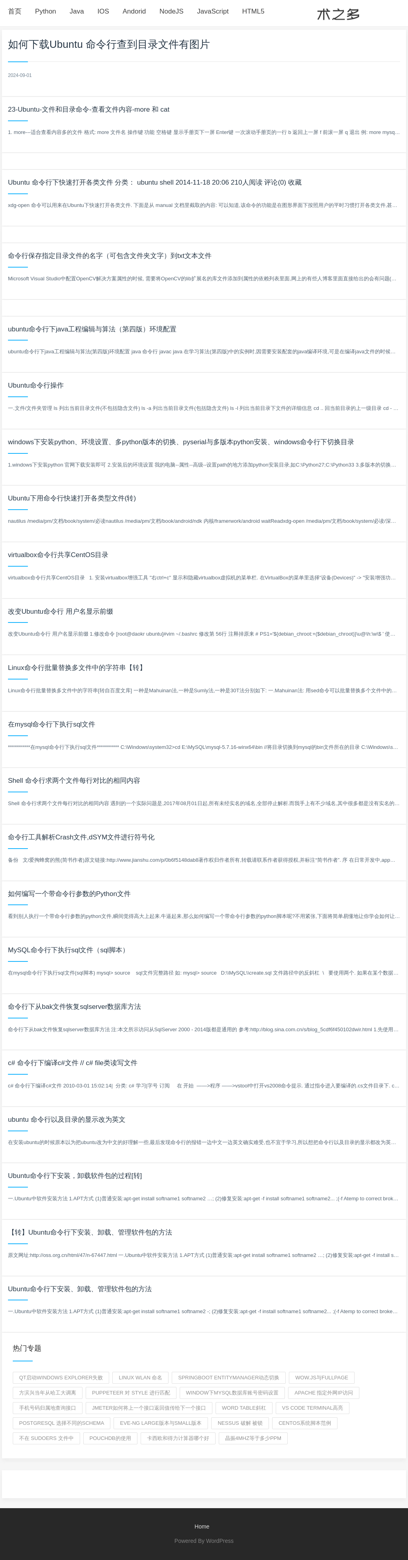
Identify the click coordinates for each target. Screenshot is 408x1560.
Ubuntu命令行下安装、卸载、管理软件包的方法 (80, 1289)
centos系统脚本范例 (305, 1423)
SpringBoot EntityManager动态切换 (228, 1378)
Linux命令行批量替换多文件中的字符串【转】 (77, 668)
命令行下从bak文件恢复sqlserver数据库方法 (74, 1006)
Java (77, 11)
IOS (103, 11)
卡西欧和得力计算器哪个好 (178, 1438)
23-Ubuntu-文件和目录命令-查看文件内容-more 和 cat (88, 109)
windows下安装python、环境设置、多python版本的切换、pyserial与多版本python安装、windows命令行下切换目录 (181, 442)
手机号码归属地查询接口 (47, 1408)
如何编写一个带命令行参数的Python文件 (69, 894)
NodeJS (171, 11)
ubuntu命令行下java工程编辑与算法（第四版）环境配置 (92, 329)
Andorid (134, 11)
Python (45, 11)
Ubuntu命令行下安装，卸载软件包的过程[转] (75, 1176)
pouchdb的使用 (110, 1438)
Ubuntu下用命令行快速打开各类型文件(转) (72, 498)
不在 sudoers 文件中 (46, 1438)
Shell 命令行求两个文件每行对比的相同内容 (74, 780)
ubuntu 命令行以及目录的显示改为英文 (67, 1119)
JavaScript (213, 11)
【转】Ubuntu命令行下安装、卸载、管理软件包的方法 (90, 1232)
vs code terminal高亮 (312, 1408)
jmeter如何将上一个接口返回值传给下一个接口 (149, 1408)
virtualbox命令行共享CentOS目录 (58, 555)
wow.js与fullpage (321, 1378)
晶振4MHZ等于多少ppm (253, 1438)
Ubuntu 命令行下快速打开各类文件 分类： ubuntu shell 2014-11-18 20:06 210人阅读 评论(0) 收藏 (155, 182)
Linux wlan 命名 (140, 1378)
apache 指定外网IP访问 (323, 1393)
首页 (15, 11)
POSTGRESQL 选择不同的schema (61, 1423)
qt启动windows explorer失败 (61, 1378)
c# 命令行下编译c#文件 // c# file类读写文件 (72, 1063)
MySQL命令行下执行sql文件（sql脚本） (68, 950)
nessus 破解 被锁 (240, 1423)
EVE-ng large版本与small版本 (161, 1423)
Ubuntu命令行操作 (36, 385)
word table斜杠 (244, 1408)
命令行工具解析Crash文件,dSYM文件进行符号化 (81, 837)
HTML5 (253, 11)
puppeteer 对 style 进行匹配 (131, 1393)
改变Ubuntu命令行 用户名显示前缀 (60, 611)
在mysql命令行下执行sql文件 (51, 724)
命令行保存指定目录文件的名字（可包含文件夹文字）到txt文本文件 (110, 256)
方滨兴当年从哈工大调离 (47, 1393)
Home (201, 1526)
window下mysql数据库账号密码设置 (232, 1393)
